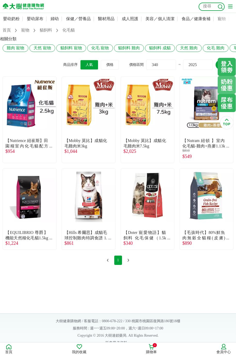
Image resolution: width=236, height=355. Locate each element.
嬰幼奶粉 (11, 19)
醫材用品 (106, 19)
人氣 (89, 65)
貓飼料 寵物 (71, 48)
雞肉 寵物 (15, 48)
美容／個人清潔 (159, 19)
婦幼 (55, 19)
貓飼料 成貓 (160, 48)
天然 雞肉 (189, 48)
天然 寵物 (42, 48)
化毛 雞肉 (215, 48)
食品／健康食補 (196, 19)
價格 (109, 65)
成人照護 (130, 19)
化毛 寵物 (100, 48)
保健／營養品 (78, 19)
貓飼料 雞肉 (129, 48)
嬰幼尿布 (35, 19)
